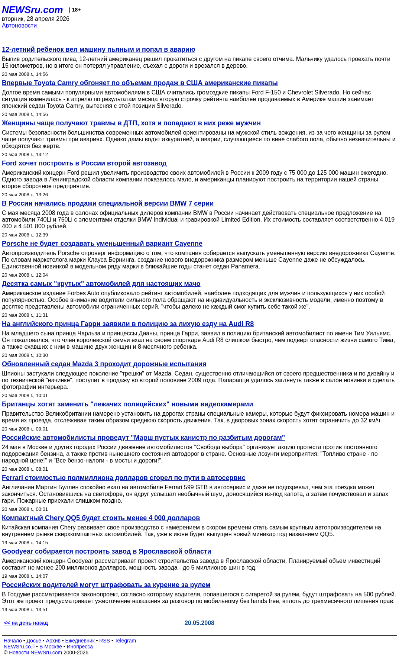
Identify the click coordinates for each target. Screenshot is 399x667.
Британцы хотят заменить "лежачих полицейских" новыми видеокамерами (127, 404)
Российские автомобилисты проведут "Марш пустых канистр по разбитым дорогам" (143, 437)
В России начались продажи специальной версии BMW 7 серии (108, 203)
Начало (13, 641)
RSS (104, 641)
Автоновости (19, 25)
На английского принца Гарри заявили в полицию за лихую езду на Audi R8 (128, 324)
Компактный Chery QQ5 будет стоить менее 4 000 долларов (101, 518)
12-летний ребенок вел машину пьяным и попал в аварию (98, 49)
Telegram (125, 641)
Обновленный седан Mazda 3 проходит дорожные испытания (104, 364)
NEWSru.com (32, 9)
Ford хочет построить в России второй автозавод (84, 163)
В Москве (50, 647)
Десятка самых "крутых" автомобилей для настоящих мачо (101, 283)
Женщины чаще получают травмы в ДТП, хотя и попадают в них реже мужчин (131, 123)
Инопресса (80, 647)
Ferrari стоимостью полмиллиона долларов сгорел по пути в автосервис (124, 477)
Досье (33, 641)
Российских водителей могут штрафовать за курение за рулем (106, 585)
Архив (53, 641)
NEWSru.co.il (19, 647)
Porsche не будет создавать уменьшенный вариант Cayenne (102, 243)
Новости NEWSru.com (35, 652)
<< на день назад (26, 623)
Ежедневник (80, 641)
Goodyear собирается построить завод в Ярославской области (106, 551)
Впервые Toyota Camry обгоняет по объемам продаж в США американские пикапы (140, 83)
